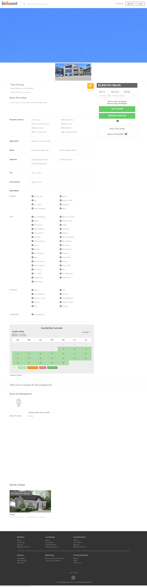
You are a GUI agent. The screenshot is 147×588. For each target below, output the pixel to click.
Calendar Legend (16, 375)
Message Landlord (117, 116)
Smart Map (21, 558)
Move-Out (115, 92)
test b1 (12, 515)
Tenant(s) (127, 92)
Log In (140, 4)
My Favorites (21, 560)
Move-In (102, 92)
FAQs (75, 560)
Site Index (20, 563)
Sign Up (130, 4)
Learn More (21, 542)
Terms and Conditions (53, 560)
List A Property (50, 545)
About (76, 558)
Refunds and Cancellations (55, 558)
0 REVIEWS (26, 92)
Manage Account (23, 547)
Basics (19, 540)
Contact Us (77, 563)
